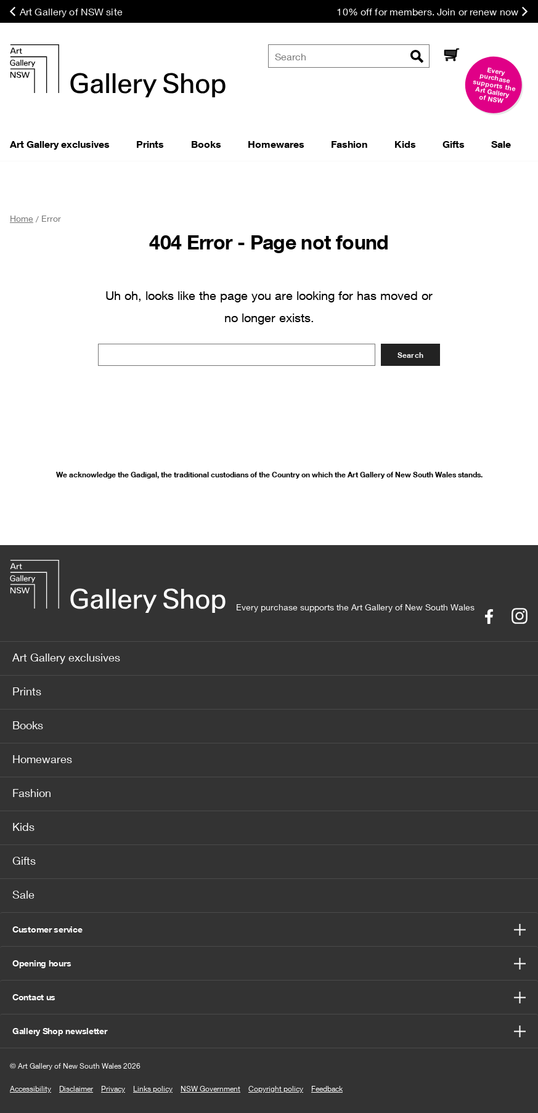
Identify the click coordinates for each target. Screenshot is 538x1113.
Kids (23, 826)
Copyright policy (275, 1088)
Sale (23, 894)
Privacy (113, 1088)
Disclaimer (76, 1088)
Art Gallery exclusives (66, 657)
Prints (26, 691)
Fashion (31, 792)
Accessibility (30, 1088)
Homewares (42, 759)
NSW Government (210, 1088)
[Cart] (451, 56)
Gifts (24, 860)
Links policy (153, 1088)
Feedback (327, 1088)
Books (27, 725)
